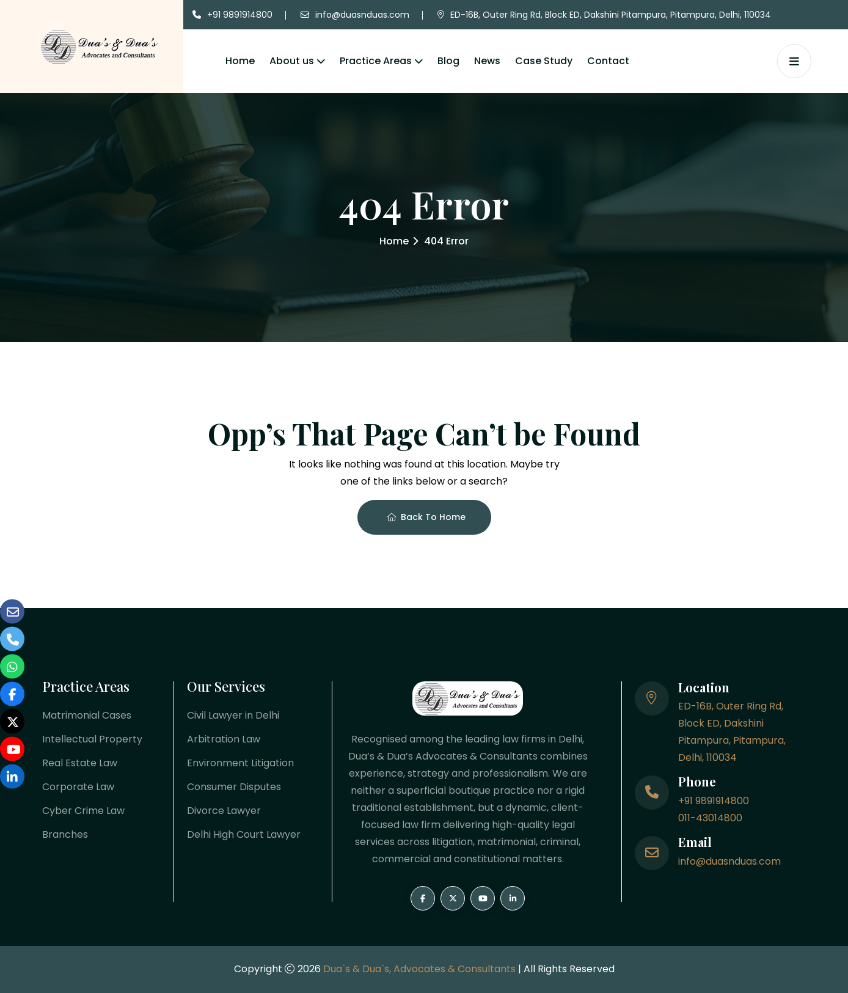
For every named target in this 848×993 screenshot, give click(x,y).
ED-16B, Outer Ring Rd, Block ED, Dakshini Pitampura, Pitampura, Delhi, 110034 (610, 15)
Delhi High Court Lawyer (244, 834)
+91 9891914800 (239, 15)
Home (240, 61)
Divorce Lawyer (224, 810)
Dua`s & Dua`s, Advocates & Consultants (420, 969)
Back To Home (426, 517)
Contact (608, 61)
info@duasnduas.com (362, 15)
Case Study (543, 61)
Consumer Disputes (234, 786)
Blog (448, 61)
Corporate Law (78, 786)
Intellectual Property (92, 739)
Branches (65, 834)
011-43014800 (710, 818)
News (487, 61)
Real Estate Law (79, 763)
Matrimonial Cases (86, 715)
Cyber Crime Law (83, 810)
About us (291, 61)
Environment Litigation (240, 763)
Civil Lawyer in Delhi (233, 715)
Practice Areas (376, 61)
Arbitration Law (223, 739)
